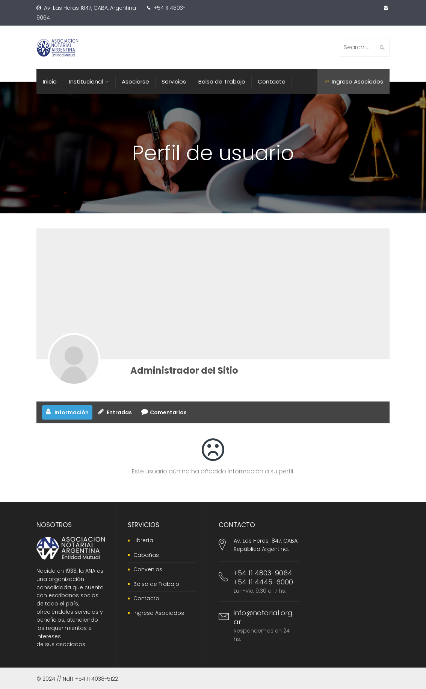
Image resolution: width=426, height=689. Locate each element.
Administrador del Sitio (184, 370)
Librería (143, 540)
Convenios (147, 569)
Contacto (146, 598)
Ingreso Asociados (158, 613)
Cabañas (146, 555)
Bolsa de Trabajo (156, 584)
